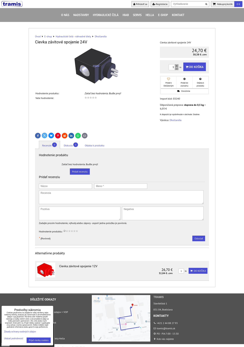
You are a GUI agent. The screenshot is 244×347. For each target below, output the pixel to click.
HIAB (126, 15)
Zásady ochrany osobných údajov (20, 331)
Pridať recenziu (80, 171)
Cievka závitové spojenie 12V (78, 266)
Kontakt (178, 15)
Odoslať (199, 238)
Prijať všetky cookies (39, 340)
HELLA (150, 15)
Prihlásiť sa (140, 4)
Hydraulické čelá (106, 15)
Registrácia (159, 4)
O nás (65, 15)
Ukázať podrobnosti (13, 338)
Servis (137, 15)
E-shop (163, 15)
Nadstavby (81, 15)
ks (182, 271)
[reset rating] (64, 231)
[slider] (90, 97)
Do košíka (195, 67)
